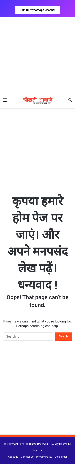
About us (13, 456)
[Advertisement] (37, 54)
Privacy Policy (44, 456)
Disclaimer (61, 456)
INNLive (37, 450)
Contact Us (27, 456)
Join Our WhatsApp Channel (37, 10)
